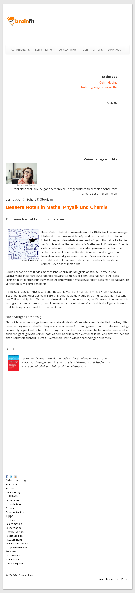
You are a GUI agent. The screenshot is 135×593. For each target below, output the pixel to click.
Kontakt (125, 579)
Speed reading (13, 527)
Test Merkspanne (15, 563)
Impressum (112, 579)
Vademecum (12, 559)
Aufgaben (11, 508)
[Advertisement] (31, 128)
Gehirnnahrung (93, 50)
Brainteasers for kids (17, 543)
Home (100, 579)
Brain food (11, 484)
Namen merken (14, 523)
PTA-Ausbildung (14, 539)
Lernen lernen (44, 50)
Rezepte (10, 488)
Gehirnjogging (20, 50)
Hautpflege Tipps (15, 535)
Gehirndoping (108, 82)
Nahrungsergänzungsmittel (99, 87)
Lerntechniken (68, 50)
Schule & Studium (15, 512)
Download (114, 50)
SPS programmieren (16, 547)
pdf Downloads (14, 555)
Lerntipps (11, 519)
